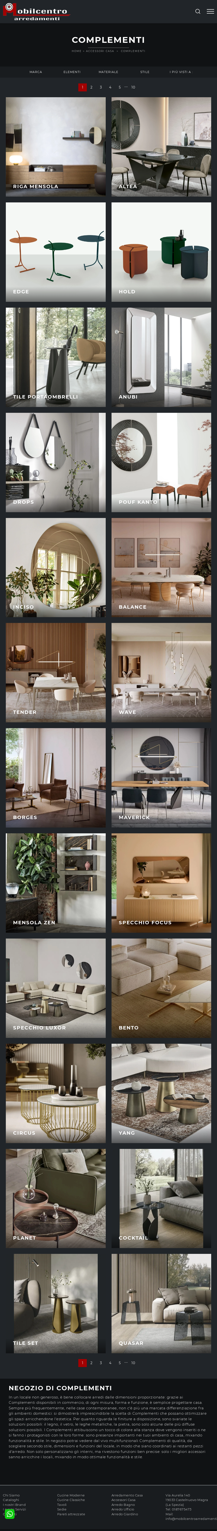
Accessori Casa (100, 51)
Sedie (62, 1509)
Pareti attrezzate (71, 1514)
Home (77, 51)
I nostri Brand (14, 1505)
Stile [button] (145, 72)
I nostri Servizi (14, 1509)
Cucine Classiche (71, 1500)
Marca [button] (36, 72)
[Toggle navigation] (210, 11)
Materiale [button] (108, 72)
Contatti (9, 1514)
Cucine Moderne (71, 1495)
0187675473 (182, 1509)
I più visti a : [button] (181, 72)
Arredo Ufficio (123, 1509)
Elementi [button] (72, 72)
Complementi (133, 51)
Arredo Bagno (123, 1505)
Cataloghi (11, 1500)
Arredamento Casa (127, 1495)
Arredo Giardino (125, 1514)
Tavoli (62, 1505)
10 (133, 87)
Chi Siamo (11, 1495)
